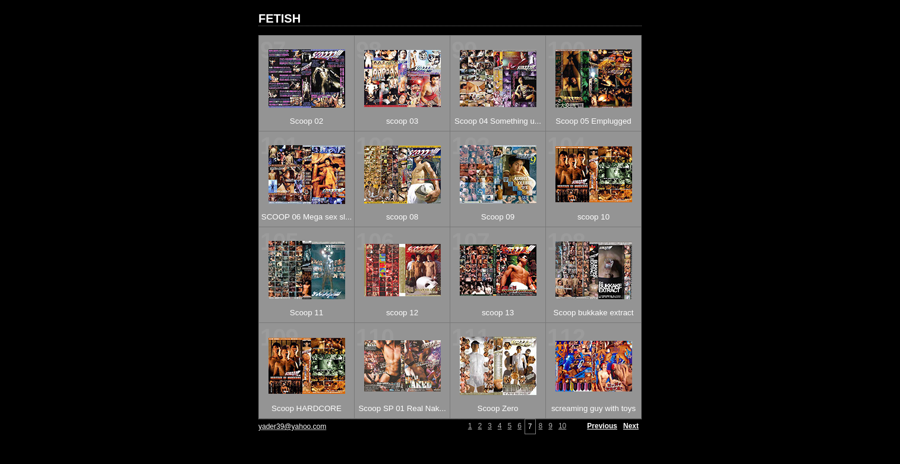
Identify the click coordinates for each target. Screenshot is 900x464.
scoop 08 (402, 216)
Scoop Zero (498, 408)
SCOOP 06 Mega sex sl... (306, 216)
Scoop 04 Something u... (497, 121)
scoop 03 (402, 121)
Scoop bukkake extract (594, 312)
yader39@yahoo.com (292, 426)
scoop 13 (498, 312)
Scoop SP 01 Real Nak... (402, 408)
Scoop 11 (306, 312)
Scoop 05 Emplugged (593, 121)
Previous (602, 426)
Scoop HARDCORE (306, 408)
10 (562, 426)
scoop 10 (593, 216)
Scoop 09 (497, 216)
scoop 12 (402, 312)
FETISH (279, 18)
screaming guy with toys (593, 408)
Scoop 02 (306, 121)
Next (631, 426)
